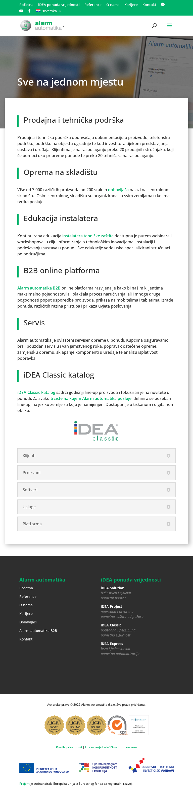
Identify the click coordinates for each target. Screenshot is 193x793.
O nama (113, 5)
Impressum (129, 747)
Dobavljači (28, 622)
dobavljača (118, 189)
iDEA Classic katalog (36, 392)
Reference (93, 5)
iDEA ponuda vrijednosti (59, 5)
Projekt (24, 783)
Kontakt (149, 5)
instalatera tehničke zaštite (88, 236)
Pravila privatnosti (69, 747)
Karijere (131, 5)
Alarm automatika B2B (39, 288)
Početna (26, 5)
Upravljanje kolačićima (101, 747)
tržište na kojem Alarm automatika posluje (91, 398)
